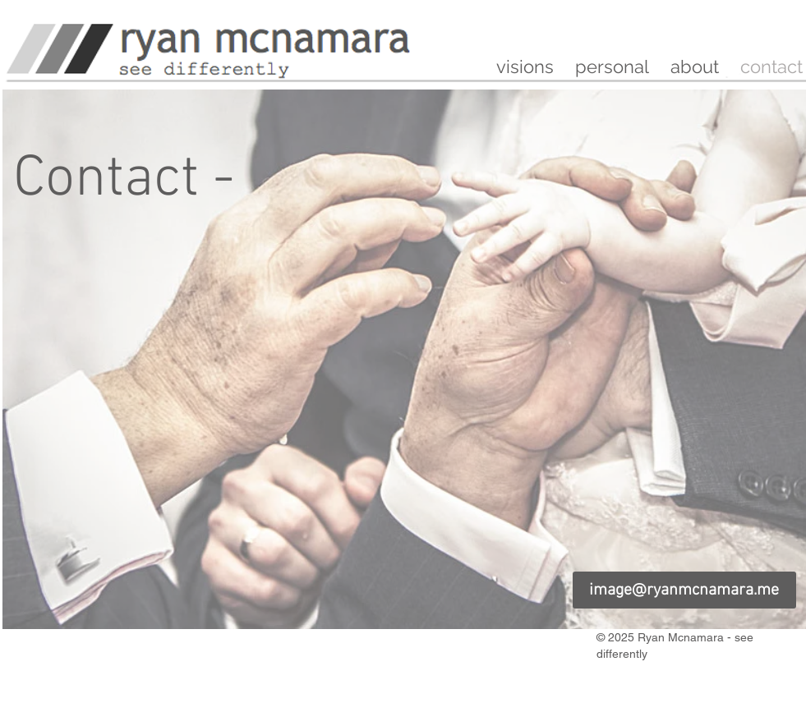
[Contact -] (124, 180)
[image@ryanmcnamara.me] (684, 590)
